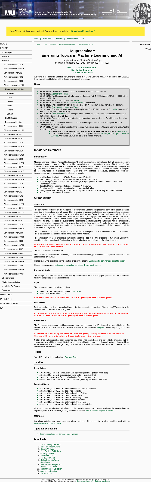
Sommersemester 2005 (13, 266)
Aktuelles (10, 93)
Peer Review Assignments (51, 464)
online (76, 100)
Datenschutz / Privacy (103, 481)
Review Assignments (60, 107)
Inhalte (9, 97)
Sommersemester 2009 (13, 233)
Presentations (46, 473)
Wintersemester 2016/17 (14, 171)
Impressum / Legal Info (85, 481)
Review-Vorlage (47, 449)
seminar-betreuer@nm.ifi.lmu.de (100, 410)
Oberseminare (8, 278)
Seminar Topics (71, 357)
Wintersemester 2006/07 (14, 253)
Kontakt (9, 114)
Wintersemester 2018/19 (14, 155)
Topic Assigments (47, 458)
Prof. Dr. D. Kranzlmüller (81, 67)
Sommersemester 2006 (13, 257)
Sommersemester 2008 (13, 241)
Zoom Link (113, 109)
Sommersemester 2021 (13, 134)
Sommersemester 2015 (13, 184)
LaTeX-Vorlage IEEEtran (50, 445)
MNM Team (6, 294)
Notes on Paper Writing (50, 447)
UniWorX (122, 131)
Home (3, 43)
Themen (9, 102)
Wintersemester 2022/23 (14, 85)
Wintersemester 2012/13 (14, 204)
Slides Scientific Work (49, 460)
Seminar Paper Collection (51, 469)
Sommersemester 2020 (13, 143)
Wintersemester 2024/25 (14, 69)
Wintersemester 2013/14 (14, 196)
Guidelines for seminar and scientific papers (107, 261)
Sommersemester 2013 (13, 200)
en (1, 308)
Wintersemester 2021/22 (14, 130)
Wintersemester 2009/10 (14, 229)
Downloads (6, 290)
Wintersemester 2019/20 (14, 147)
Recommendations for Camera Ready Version (59, 434)
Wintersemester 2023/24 (14, 77)
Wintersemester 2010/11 (14, 220)
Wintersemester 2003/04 (14, 274)
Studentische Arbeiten (11, 282)
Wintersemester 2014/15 (14, 188)
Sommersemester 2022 (13, 126)
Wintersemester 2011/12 (14, 212)
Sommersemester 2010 (13, 225)
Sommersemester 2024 (13, 73)
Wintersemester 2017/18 (14, 163)
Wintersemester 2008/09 (14, 237)
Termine (9, 110)
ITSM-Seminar (11, 118)
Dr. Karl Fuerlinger (82, 72)
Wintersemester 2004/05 (14, 270)
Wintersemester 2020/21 (14, 138)
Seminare (6, 60)
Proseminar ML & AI (13, 122)
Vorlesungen (7, 52)
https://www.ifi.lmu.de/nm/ (83, 31)
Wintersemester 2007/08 (14, 245)
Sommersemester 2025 (13, 65)
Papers (76, 107)
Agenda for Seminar (59, 94)
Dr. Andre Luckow (81, 70)
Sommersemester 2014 (13, 192)
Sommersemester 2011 (13, 216)
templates (101, 327)
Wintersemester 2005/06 (14, 261)
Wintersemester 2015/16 (14, 179)
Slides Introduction (48, 456)
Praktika (5, 56)
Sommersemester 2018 (13, 159)
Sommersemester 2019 (13, 151)
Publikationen (9, 303)
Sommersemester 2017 (13, 167)
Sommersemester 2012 (13, 208)
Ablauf (9, 106)
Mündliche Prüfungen (11, 286)
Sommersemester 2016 (13, 175)
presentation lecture (75, 103)
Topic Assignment (59, 114)
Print (148, 49)
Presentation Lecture (49, 467)
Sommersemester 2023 (13, 81)
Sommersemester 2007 (13, 249)
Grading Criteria (47, 453)
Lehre (4, 48)
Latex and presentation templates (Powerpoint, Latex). (78, 265)
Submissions (45, 462)
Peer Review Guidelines (50, 451)
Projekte (6, 299)
